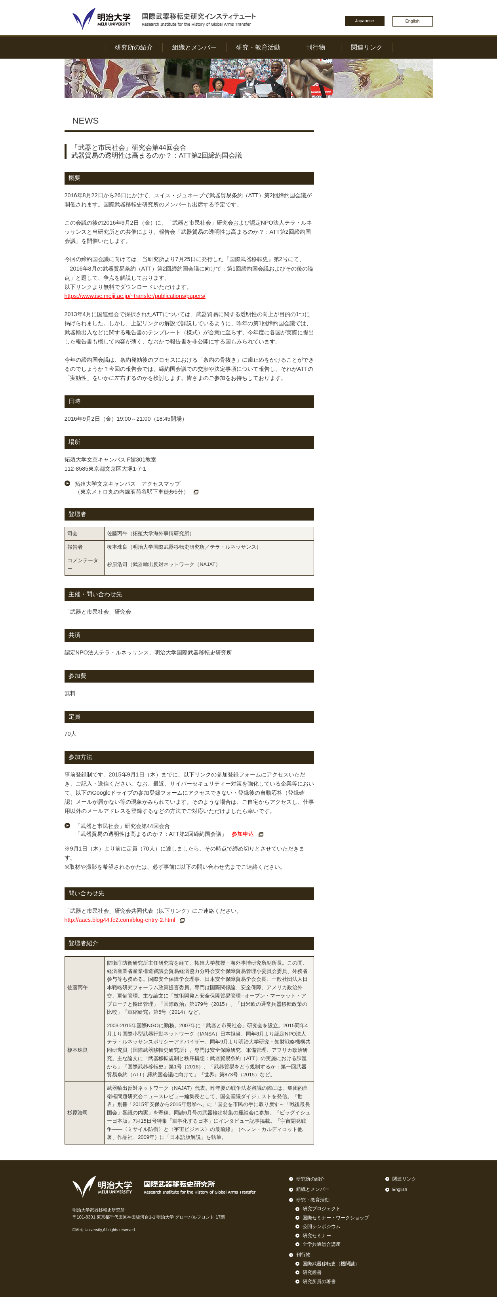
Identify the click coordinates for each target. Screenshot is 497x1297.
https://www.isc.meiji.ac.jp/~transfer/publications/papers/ (135, 296)
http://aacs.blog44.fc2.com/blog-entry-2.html (125, 920)
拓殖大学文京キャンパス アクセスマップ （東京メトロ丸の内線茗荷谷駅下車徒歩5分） (136, 488)
